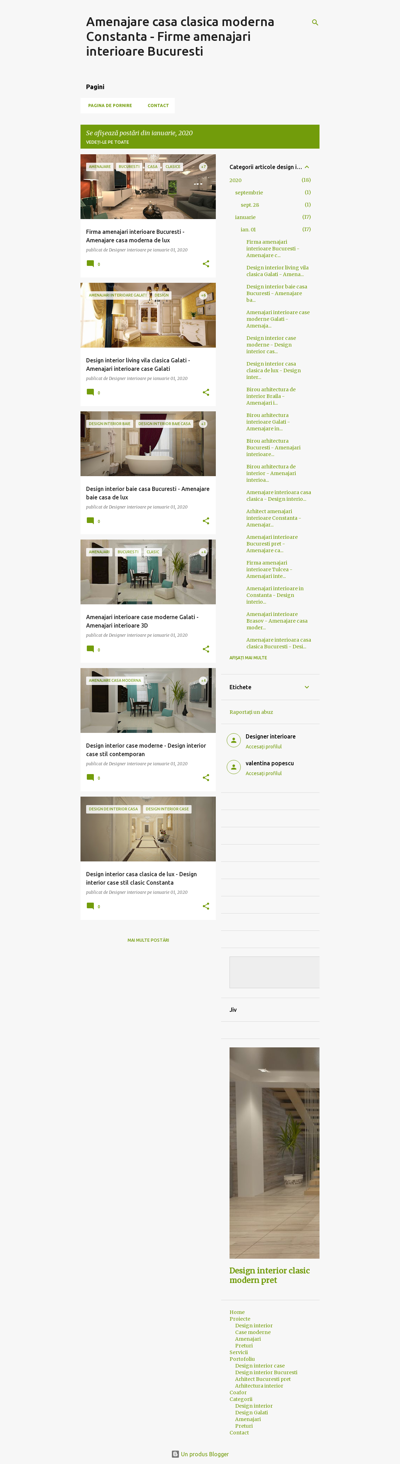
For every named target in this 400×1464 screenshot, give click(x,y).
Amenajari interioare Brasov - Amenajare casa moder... (277, 621)
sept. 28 (250, 205)
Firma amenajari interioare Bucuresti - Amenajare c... (272, 248)
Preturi (244, 1345)
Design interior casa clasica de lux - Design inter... (273, 370)
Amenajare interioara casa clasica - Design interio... (278, 495)
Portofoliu (242, 1359)
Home (237, 1312)
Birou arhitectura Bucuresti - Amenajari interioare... (273, 447)
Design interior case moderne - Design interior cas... (271, 345)
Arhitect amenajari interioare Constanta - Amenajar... (273, 518)
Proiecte (240, 1319)
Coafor (238, 1392)
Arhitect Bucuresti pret (263, 1379)
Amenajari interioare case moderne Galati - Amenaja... (278, 319)
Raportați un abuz (251, 712)
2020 (235, 180)
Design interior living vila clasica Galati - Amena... (277, 271)
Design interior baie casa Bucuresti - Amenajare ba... (276, 293)
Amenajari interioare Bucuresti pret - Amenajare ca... (272, 544)
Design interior (254, 1325)
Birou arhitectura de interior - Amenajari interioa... (271, 473)
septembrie (249, 192)
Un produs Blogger (200, 1454)
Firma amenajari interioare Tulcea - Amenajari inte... (269, 569)
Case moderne (253, 1332)
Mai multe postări (148, 940)
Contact (156, 105)
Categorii (241, 1399)
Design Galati (251, 1412)
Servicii (239, 1352)
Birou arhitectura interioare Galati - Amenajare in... (268, 422)
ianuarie (245, 217)
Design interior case (260, 1366)
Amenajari (248, 1339)
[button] (206, 264)
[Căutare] (315, 22)
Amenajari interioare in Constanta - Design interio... (275, 595)
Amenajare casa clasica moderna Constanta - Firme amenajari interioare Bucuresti (180, 36)
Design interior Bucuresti (266, 1372)
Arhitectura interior (259, 1386)
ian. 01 (248, 229)
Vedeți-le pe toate (107, 142)
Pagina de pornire (108, 105)
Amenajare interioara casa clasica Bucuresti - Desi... (278, 643)
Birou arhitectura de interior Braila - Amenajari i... (271, 396)
